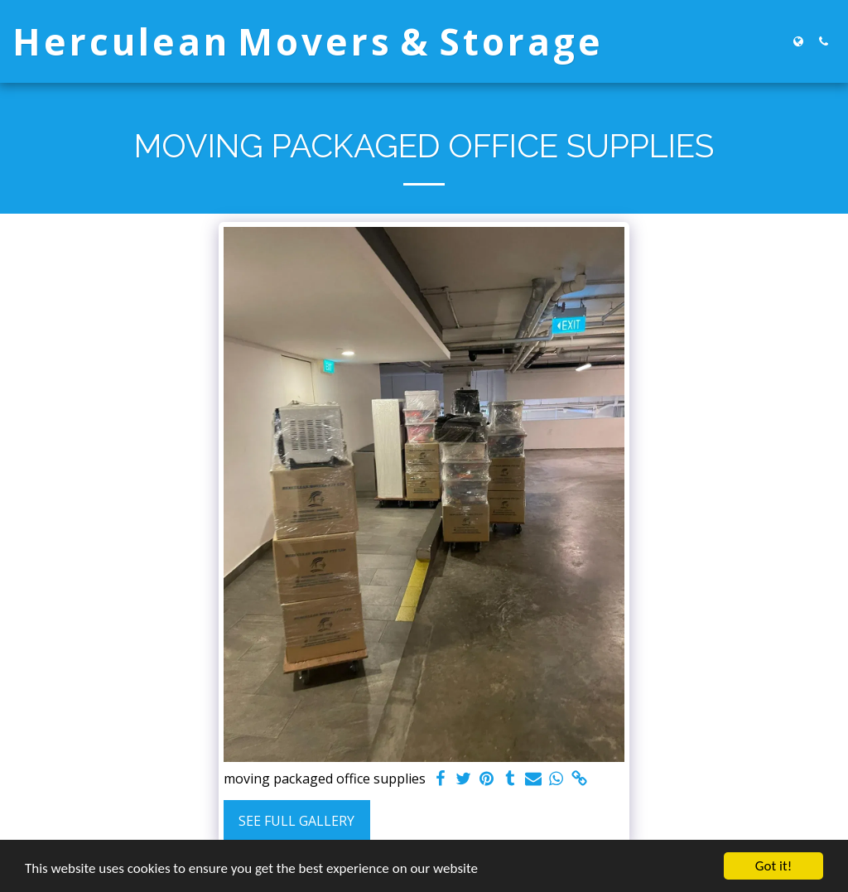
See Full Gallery (296, 821)
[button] (823, 41)
